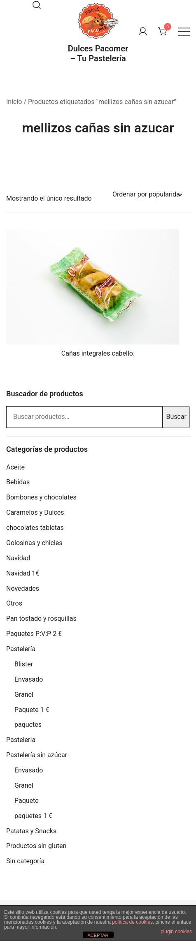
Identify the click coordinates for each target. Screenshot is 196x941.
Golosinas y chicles (34, 543)
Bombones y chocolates (41, 497)
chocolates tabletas (35, 528)
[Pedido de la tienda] (147, 194)
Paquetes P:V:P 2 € (34, 634)
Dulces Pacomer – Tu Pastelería (98, 53)
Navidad (18, 558)
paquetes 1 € (33, 816)
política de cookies (132, 922)
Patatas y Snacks (31, 831)
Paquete (26, 801)
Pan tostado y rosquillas (41, 618)
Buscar (176, 417)
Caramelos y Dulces (35, 512)
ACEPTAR (97, 935)
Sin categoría (25, 861)
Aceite (15, 467)
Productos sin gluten (36, 846)
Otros (14, 603)
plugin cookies (176, 931)
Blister (23, 664)
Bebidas (18, 482)
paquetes (28, 724)
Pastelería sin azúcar (36, 755)
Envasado (28, 679)
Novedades (22, 588)
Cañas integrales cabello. (98, 353)
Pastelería (20, 649)
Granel (23, 694)
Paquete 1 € (31, 710)
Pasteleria (20, 740)
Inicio (14, 102)
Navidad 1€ (22, 573)
